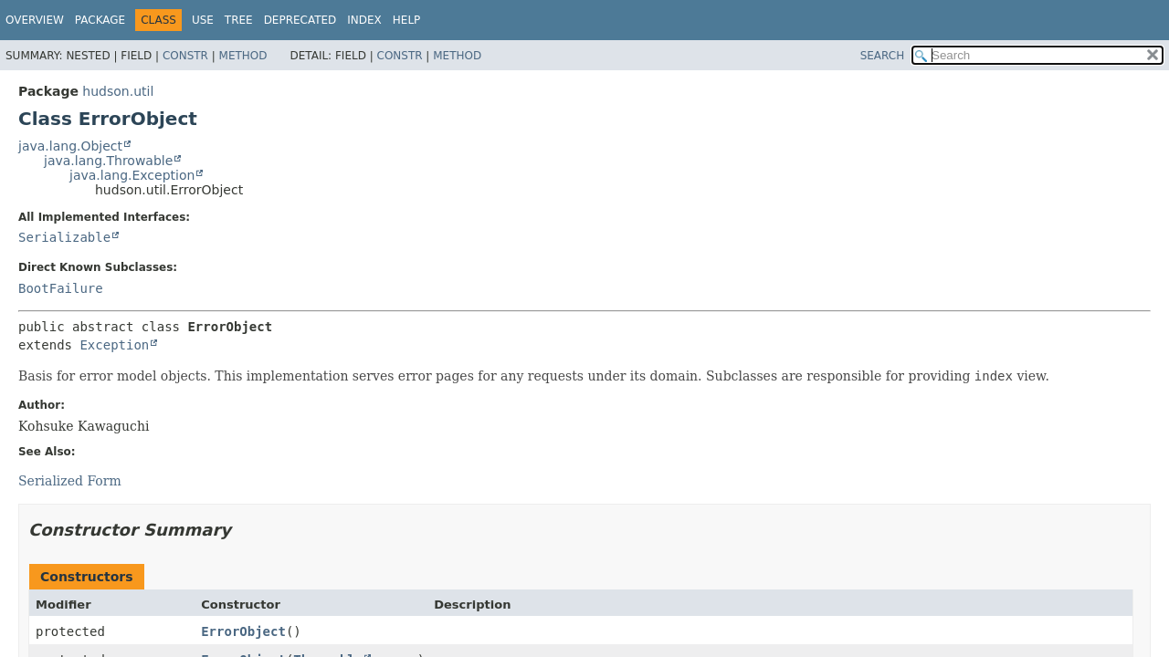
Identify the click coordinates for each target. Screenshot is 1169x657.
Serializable (64, 237)
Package (100, 20)
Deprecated (300, 20)
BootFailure (60, 288)
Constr (185, 55)
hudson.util (117, 91)
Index (364, 20)
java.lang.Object (70, 146)
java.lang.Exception (132, 175)
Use (203, 20)
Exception (114, 345)
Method (243, 55)
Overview (34, 20)
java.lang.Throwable (108, 160)
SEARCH (882, 55)
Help (407, 20)
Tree (239, 20)
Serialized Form (69, 481)
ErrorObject (243, 631)
